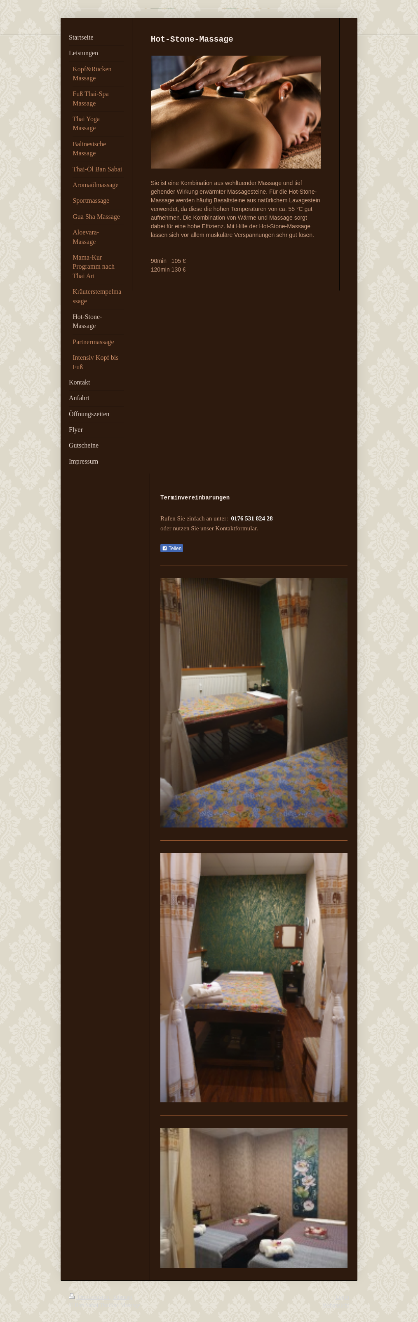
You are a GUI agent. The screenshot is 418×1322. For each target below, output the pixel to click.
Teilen (171, 548)
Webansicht (335, 1305)
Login (342, 1297)
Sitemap (122, 1297)
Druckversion (89, 1297)
